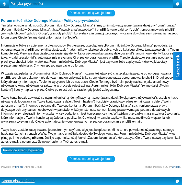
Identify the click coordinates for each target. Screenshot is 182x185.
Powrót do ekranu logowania (22, 150)
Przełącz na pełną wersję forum (91, 13)
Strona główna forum (18, 181)
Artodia (176, 166)
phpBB (19, 166)
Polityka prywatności (26, 4)
